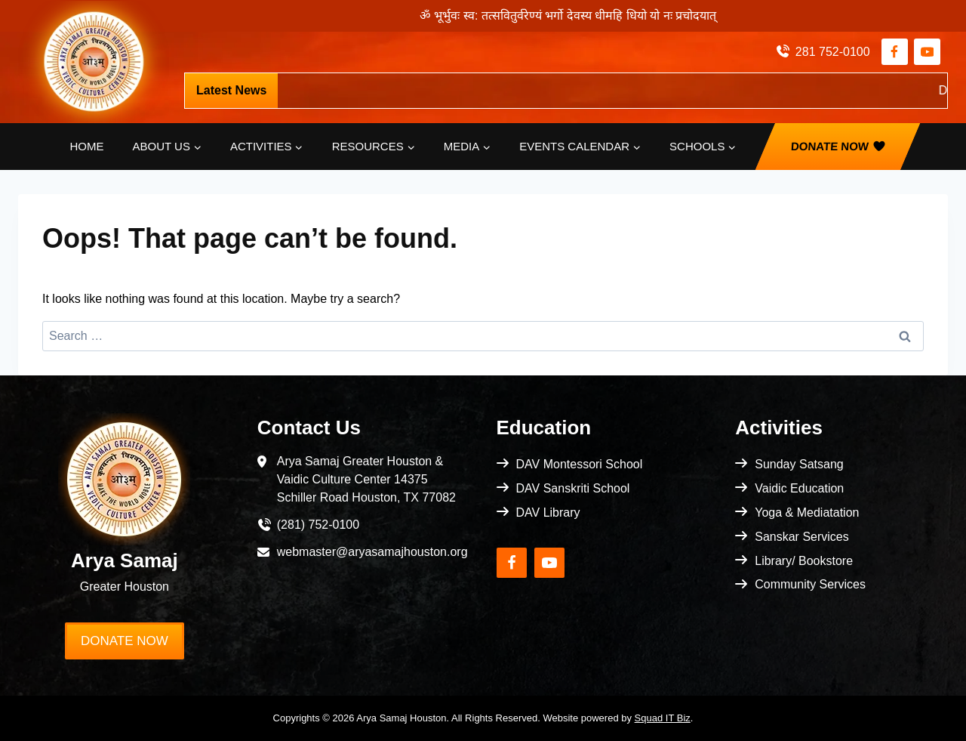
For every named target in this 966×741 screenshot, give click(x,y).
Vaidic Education (799, 488)
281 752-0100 (832, 51)
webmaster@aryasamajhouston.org (372, 551)
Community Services (810, 584)
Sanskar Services (802, 536)
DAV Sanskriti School (573, 488)
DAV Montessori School (579, 464)
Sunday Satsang (799, 464)
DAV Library (548, 512)
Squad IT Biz (663, 718)
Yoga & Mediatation (807, 512)
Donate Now (830, 146)
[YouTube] (927, 52)
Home (87, 146)
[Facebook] (894, 52)
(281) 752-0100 (318, 524)
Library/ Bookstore (804, 560)
